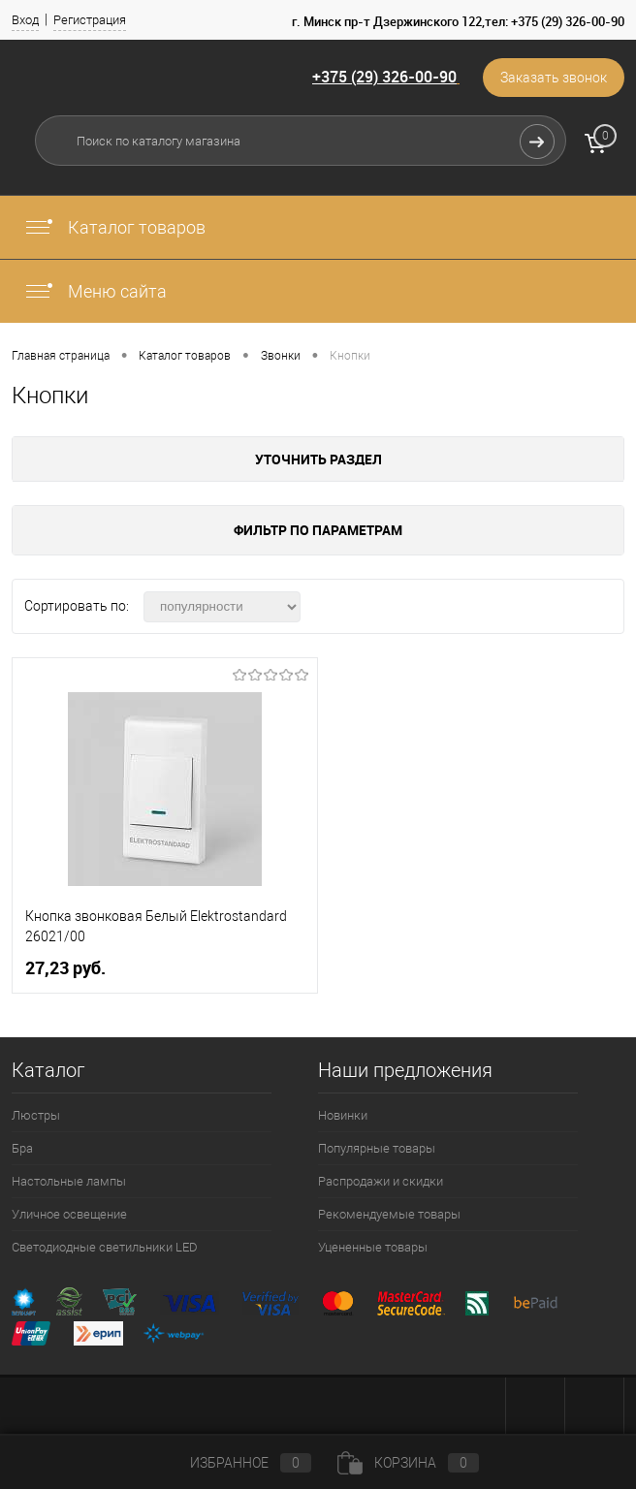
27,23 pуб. (65, 968)
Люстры (36, 1115)
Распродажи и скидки (380, 1181)
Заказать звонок (553, 77)
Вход (25, 20)
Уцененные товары (373, 1247)
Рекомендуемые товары (389, 1214)
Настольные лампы (69, 1181)
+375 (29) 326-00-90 (384, 76)
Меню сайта (95, 291)
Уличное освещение (69, 1214)
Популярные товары (376, 1148)
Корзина (408, 1463)
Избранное (234, 1463)
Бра (22, 1148)
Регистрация (89, 20)
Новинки (342, 1115)
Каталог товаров (114, 227)
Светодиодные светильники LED (105, 1247)
